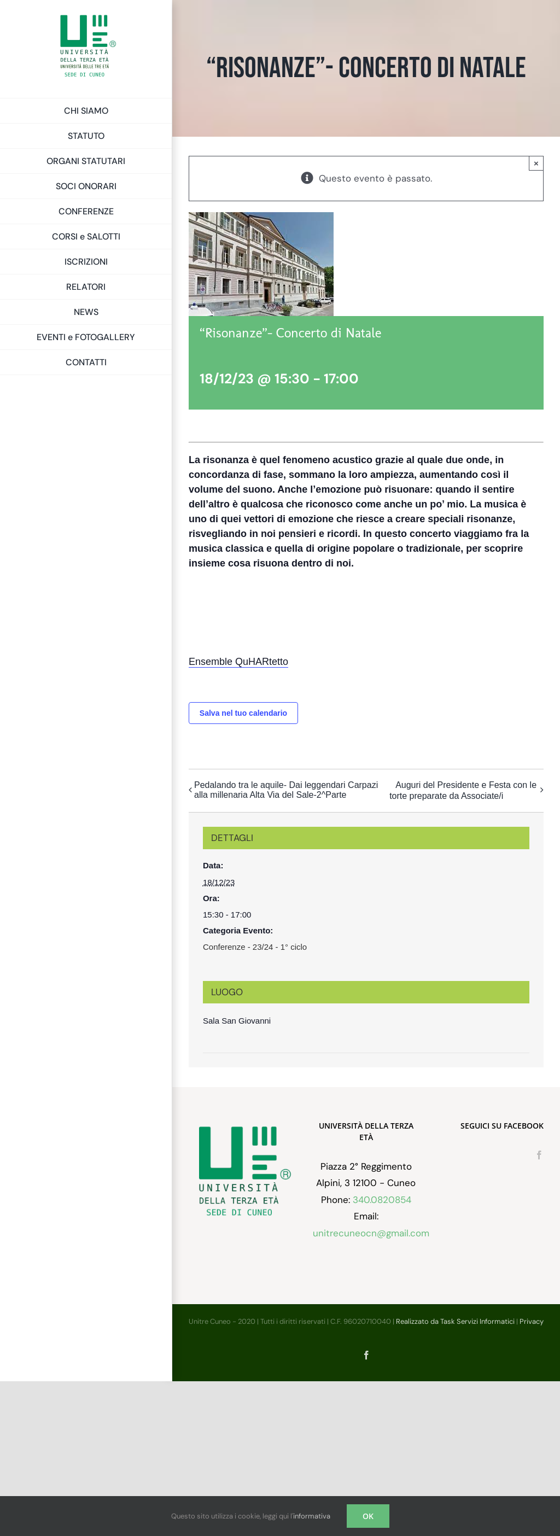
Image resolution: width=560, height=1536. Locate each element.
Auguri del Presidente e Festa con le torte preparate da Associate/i (462, 790)
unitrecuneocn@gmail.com (371, 1233)
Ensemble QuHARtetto (238, 661)
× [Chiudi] (536, 163)
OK (368, 1516)
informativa (311, 1516)
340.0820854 (382, 1200)
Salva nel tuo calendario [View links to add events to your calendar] (243, 713)
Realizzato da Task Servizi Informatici (455, 1321)
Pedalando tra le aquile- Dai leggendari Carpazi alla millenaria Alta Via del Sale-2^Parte (286, 789)
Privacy (532, 1321)
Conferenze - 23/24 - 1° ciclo (255, 946)
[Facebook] (539, 1154)
